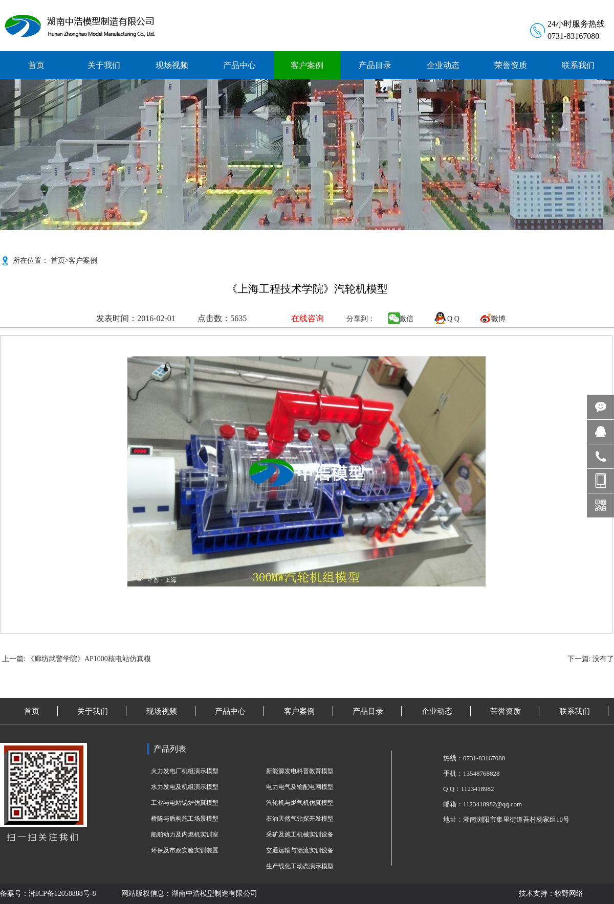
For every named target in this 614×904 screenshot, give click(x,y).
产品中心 (230, 711)
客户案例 (83, 260)
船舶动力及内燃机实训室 (184, 834)
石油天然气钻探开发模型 (300, 818)
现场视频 (161, 711)
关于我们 (92, 711)
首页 (58, 260)
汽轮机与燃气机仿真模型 (300, 802)
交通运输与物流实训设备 (300, 850)
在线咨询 (307, 318)
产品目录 (368, 711)
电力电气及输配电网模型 (300, 786)
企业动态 (437, 711)
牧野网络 (569, 893)
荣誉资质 (505, 711)
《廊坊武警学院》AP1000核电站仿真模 (89, 659)
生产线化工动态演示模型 (300, 866)
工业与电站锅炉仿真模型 (184, 802)
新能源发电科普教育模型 (300, 771)
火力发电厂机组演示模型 (184, 771)
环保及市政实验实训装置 (184, 850)
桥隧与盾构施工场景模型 (184, 818)
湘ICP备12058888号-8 (62, 893)
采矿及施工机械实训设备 (300, 834)
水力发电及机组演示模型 (184, 786)
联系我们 (574, 711)
